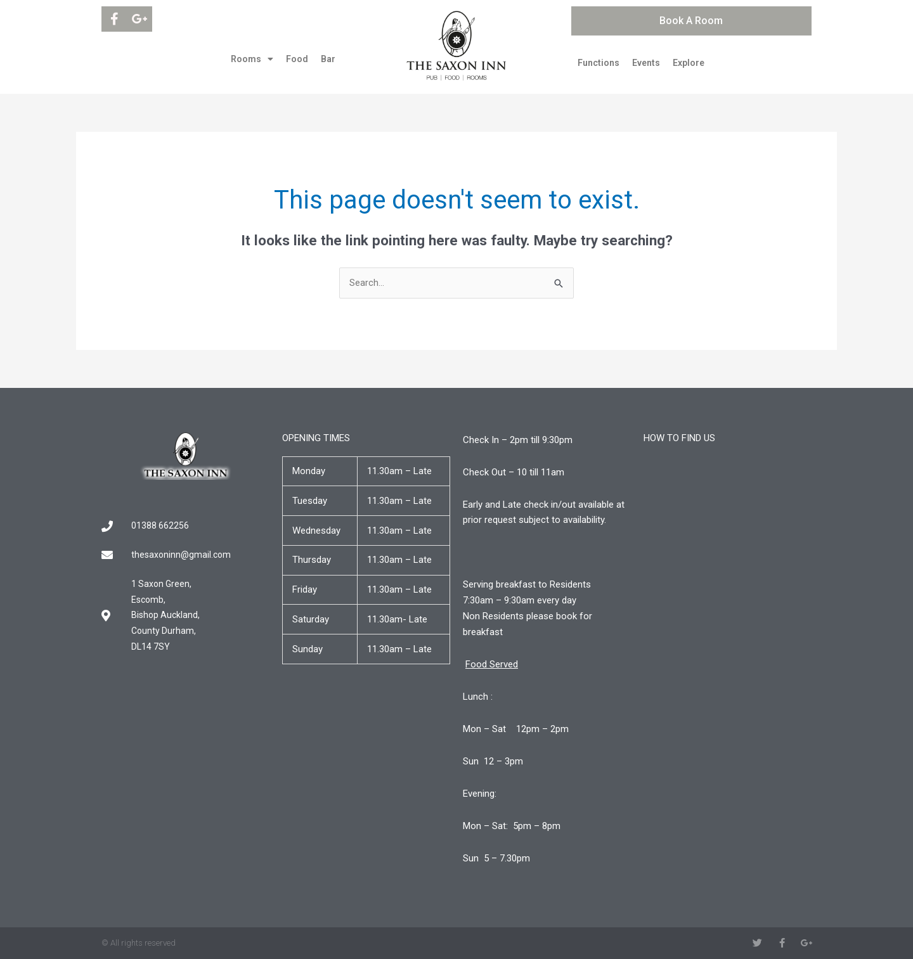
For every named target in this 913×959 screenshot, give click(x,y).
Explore (688, 63)
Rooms (252, 59)
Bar (328, 59)
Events (646, 63)
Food (297, 59)
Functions (598, 63)
